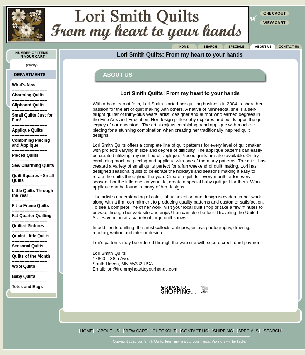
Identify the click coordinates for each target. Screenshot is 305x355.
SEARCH (272, 330)
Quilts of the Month (31, 256)
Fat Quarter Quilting (31, 215)
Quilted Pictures (28, 225)
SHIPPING (223, 330)
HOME (86, 330)
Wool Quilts (23, 266)
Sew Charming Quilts (33, 165)
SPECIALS (248, 330)
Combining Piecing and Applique (31, 143)
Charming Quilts (28, 95)
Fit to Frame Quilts (30, 205)
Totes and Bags (27, 286)
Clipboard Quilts (28, 105)
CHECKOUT (164, 330)
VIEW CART (135, 330)
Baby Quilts (23, 276)
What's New (23, 84)
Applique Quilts (27, 130)
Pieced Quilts (25, 155)
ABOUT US (108, 330)
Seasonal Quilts (27, 246)
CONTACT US (194, 330)
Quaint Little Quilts (30, 236)
